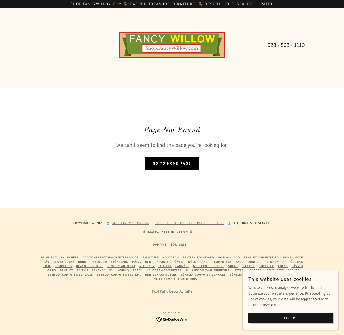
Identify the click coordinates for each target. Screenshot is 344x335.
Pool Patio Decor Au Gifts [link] (172, 291)
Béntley (216, 262)
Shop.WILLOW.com (130, 223)
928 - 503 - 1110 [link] (286, 45)
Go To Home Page (172, 163)
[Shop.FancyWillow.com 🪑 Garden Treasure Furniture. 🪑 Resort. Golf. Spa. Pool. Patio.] (172, 4)
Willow (103, 270)
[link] (172, 44)
